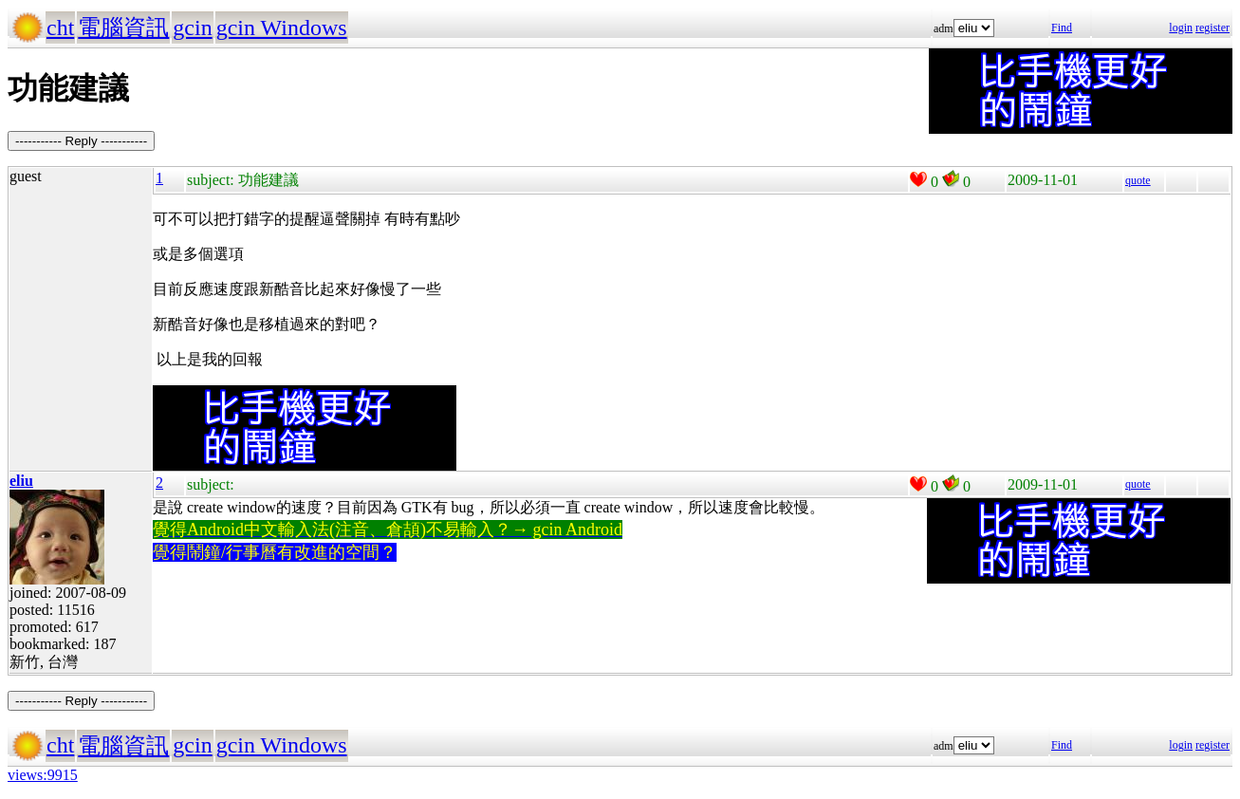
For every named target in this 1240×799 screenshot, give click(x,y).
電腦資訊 (123, 27)
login (1181, 27)
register (1212, 27)
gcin (192, 27)
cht (60, 27)
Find (1061, 27)
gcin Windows (281, 27)
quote (1138, 180)
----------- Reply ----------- (81, 141)
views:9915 (43, 775)
